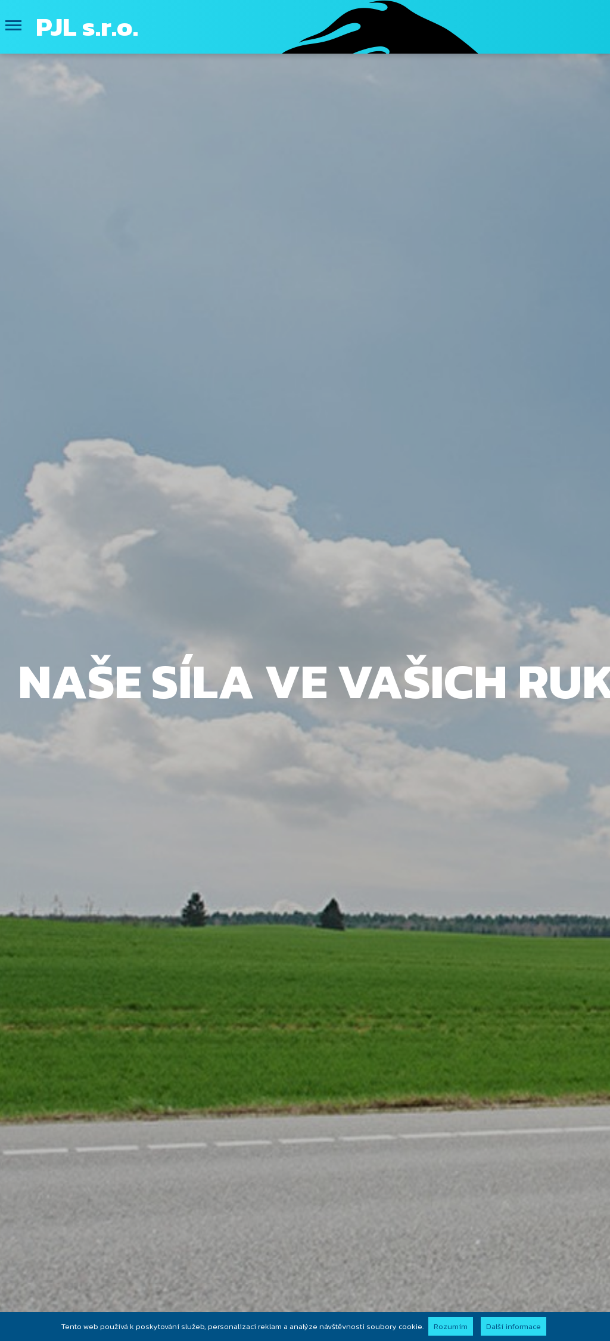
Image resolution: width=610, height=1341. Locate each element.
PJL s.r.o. (87, 26)
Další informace (513, 1326)
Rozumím (451, 1326)
